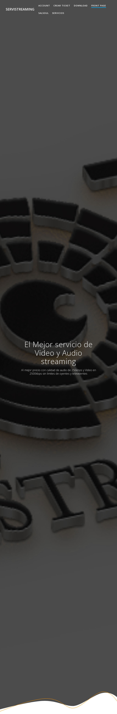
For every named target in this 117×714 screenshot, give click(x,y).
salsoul (43, 13)
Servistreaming (20, 9)
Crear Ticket (61, 5)
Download (81, 5)
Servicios (58, 13)
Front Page (98, 5)
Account (44, 5)
